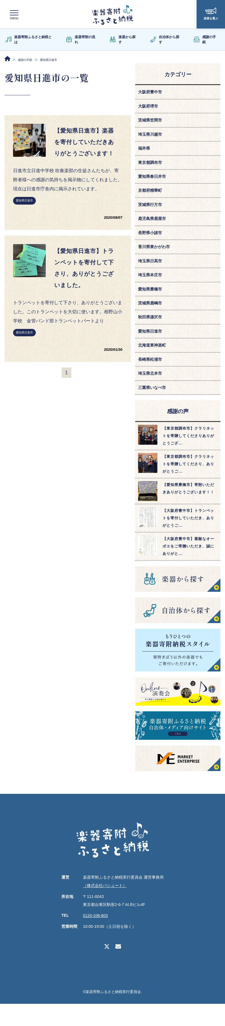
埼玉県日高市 (151, 273)
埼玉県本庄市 (151, 288)
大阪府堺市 (149, 107)
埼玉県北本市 (151, 394)
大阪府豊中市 (151, 92)
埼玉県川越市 (151, 137)
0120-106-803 (95, 938)
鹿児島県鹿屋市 (154, 228)
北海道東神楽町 (154, 363)
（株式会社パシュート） (105, 908)
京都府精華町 (151, 197)
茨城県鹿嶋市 (151, 318)
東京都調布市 (151, 167)
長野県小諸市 (151, 243)
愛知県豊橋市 (151, 303)
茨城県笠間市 (151, 122)
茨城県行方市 (151, 213)
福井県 (145, 152)
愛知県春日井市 (154, 182)
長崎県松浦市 (151, 378)
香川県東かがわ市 (156, 258)
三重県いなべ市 (154, 409)
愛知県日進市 (24, 217)
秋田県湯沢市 (151, 333)
